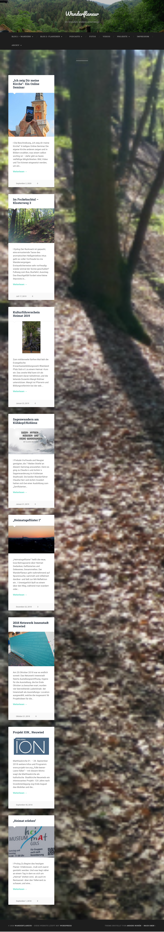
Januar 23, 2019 (22, 403)
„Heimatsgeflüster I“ (27, 520)
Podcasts (74, 36)
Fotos (92, 36)
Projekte (122, 36)
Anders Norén (134, 926)
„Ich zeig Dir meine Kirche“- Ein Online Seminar (26, 84)
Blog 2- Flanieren (50, 36)
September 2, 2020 (23, 184)
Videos (106, 36)
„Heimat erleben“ (24, 821)
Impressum (143, 36)
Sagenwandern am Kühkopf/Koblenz (26, 421)
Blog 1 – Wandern (21, 36)
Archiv (15, 45)
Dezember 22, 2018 (24, 607)
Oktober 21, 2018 (23, 717)
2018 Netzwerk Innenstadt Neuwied (31, 624)
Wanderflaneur (82, 13)
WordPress (66, 926)
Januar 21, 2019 (22, 504)
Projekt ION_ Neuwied (28, 732)
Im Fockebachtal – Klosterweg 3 (25, 201)
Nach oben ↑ (150, 926)
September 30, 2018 (24, 805)
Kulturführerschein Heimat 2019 (26, 314)
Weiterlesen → (20, 171)
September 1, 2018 (23, 901)
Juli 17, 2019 (21, 296)
